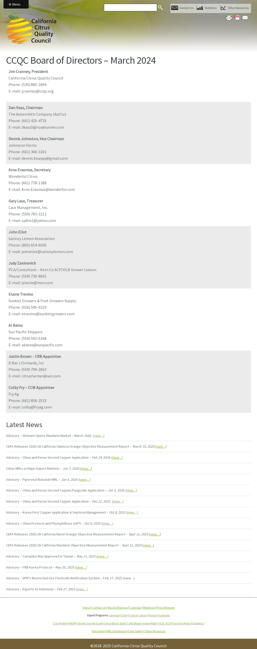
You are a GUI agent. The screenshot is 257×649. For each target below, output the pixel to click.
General (114, 615)
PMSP (72, 623)
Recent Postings (118, 607)
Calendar (136, 607)
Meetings (149, 607)
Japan (143, 615)
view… (86, 468)
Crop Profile (60, 623)
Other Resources (238, 8)
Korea (152, 615)
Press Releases (166, 607)
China (133, 615)
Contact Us (186, 8)
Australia (164, 615)
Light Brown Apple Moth (142, 623)
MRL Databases (116, 631)
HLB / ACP (165, 623)
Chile (124, 615)
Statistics (210, 8)
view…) (117, 457)
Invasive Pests (181, 623)
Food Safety (135, 631)
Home (86, 607)
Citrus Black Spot (114, 623)
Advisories (98, 631)
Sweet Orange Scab (89, 623)
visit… (161, 446)
